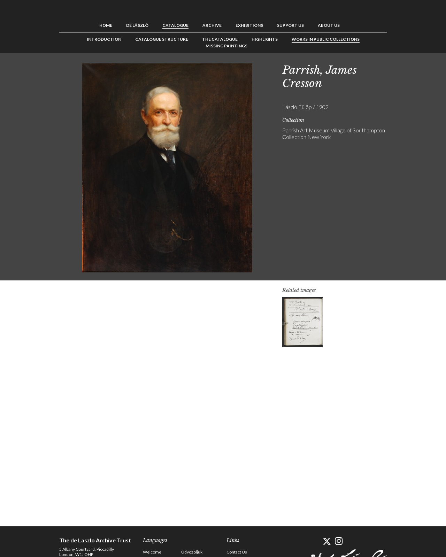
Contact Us (236, 552)
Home (105, 25)
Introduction (104, 39)
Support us (290, 25)
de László (137, 25)
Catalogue (175, 25)
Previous (399, 68)
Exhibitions (249, 25)
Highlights (265, 39)
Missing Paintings (226, 45)
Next (420, 68)
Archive (212, 25)
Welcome (152, 552)
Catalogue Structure (161, 39)
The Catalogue (220, 39)
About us (329, 25)
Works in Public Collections (326, 39)
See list (410, 68)
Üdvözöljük (191, 552)
